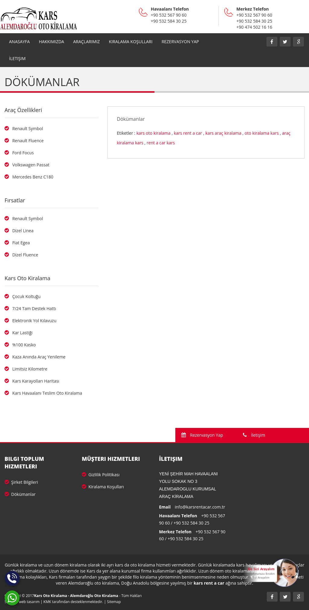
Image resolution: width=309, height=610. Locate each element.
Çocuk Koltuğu (22, 296)
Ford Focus (19, 153)
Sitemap (114, 601)
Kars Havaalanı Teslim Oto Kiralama (43, 393)
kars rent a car (188, 133)
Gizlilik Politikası (100, 474)
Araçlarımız (86, 41)
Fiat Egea (17, 243)
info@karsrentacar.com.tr (200, 507)
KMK (47, 601)
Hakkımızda (51, 41)
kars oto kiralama (153, 133)
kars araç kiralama (223, 133)
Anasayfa (19, 41)
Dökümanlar (20, 494)
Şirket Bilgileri (21, 482)
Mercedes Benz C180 (29, 177)
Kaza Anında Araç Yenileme (35, 357)
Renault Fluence (24, 140)
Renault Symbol (24, 128)
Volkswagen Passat (27, 165)
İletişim (17, 58)
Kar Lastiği (19, 333)
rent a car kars (161, 143)
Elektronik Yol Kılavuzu (30, 320)
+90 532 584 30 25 (191, 523)
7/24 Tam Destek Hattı (30, 308)
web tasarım (29, 601)
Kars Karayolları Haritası (32, 381)
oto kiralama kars (262, 133)
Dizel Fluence (21, 255)
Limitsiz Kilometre (26, 369)
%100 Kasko (20, 345)
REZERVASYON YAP (180, 41)
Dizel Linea (19, 230)
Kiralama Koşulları (131, 41)
